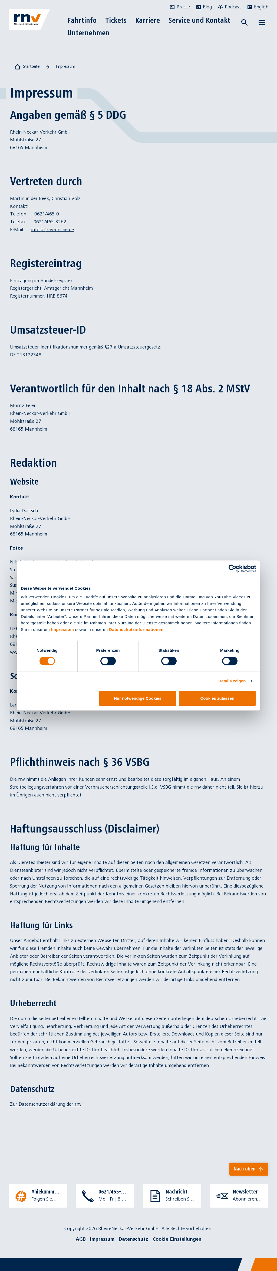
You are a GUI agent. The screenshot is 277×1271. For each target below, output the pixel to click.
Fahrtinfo (82, 20)
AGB (81, 1239)
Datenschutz (133, 1239)
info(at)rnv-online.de (52, 230)
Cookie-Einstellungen (177, 1239)
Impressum (62, 629)
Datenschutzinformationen (136, 629)
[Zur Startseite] (29, 20)
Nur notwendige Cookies (137, 698)
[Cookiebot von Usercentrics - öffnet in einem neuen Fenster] (232, 568)
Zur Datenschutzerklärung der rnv (45, 1104)
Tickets (116, 20)
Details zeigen (232, 681)
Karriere (147, 20)
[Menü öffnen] (261, 22)
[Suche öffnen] (244, 22)
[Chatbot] (268, 1262)
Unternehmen (88, 32)
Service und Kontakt (199, 20)
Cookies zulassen (217, 698)
